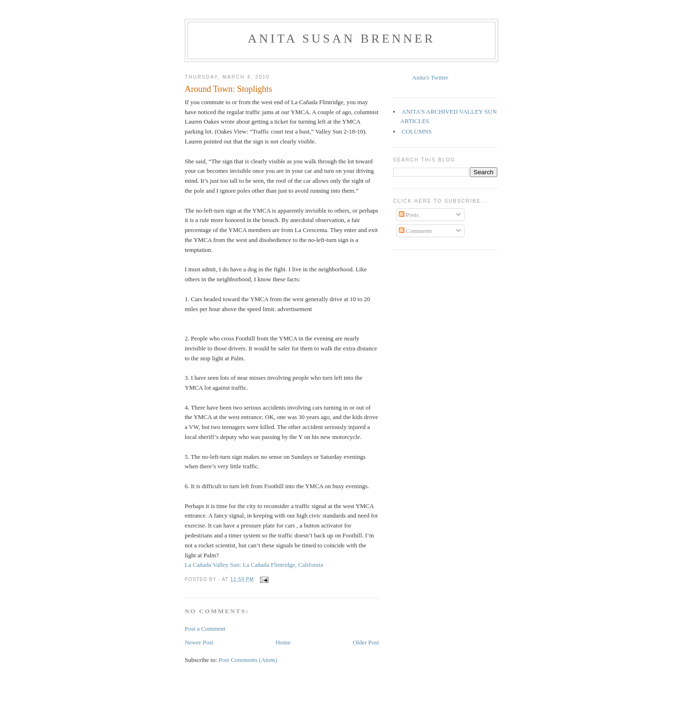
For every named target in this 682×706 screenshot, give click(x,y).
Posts (409, 214)
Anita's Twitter (430, 77)
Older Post (366, 642)
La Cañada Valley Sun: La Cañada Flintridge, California (254, 564)
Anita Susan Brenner (341, 38)
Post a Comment (205, 628)
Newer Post (199, 642)
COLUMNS (417, 131)
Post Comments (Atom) (248, 659)
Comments (416, 230)
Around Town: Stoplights (228, 89)
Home (283, 642)
